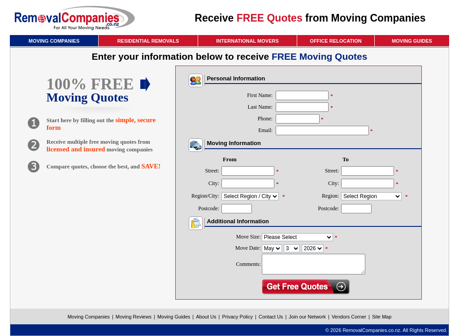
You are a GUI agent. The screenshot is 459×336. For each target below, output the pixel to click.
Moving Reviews (134, 316)
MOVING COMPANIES (54, 41)
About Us (206, 316)
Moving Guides (173, 316)
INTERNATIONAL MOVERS (247, 41)
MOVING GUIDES (412, 41)
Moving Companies (89, 316)
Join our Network (307, 316)
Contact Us (271, 316)
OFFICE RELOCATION (335, 41)
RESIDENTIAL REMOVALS (148, 41)
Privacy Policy (237, 316)
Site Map (381, 316)
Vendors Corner (349, 316)
